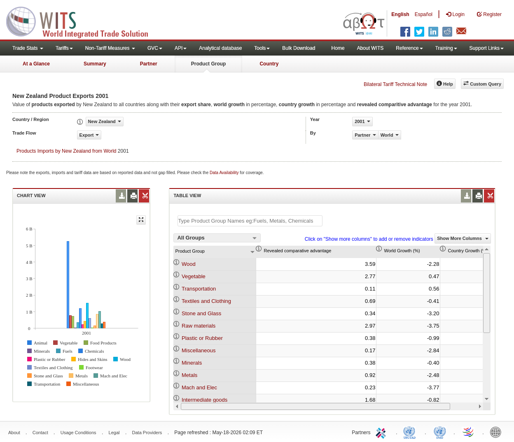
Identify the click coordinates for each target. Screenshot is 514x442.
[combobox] (217, 237)
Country (268, 64)
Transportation (199, 289)
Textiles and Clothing (206, 301)
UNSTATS (440, 431)
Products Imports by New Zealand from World (66, 151)
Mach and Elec (199, 387)
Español (423, 14)
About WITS (370, 48)
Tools (262, 48)
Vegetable (194, 276)
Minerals (192, 363)
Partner (148, 64)
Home (338, 48)
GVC (154, 48)
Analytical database (220, 48)
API (181, 48)
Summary (95, 64)
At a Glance (36, 64)
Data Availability (225, 172)
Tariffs (64, 48)
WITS (82, 20)
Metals (189, 375)
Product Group (208, 64)
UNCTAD (411, 431)
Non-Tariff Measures (110, 48)
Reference (409, 48)
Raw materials (198, 326)
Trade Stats (27, 48)
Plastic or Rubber (202, 338)
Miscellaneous (198, 350)
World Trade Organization (468, 431)
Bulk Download (298, 48)
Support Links (487, 48)
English (400, 14)
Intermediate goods (204, 400)
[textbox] (250, 220)
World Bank (497, 431)
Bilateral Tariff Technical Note (395, 84)
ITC (382, 431)
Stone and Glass (201, 313)
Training (446, 48)
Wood (189, 264)
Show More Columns (462, 238)
